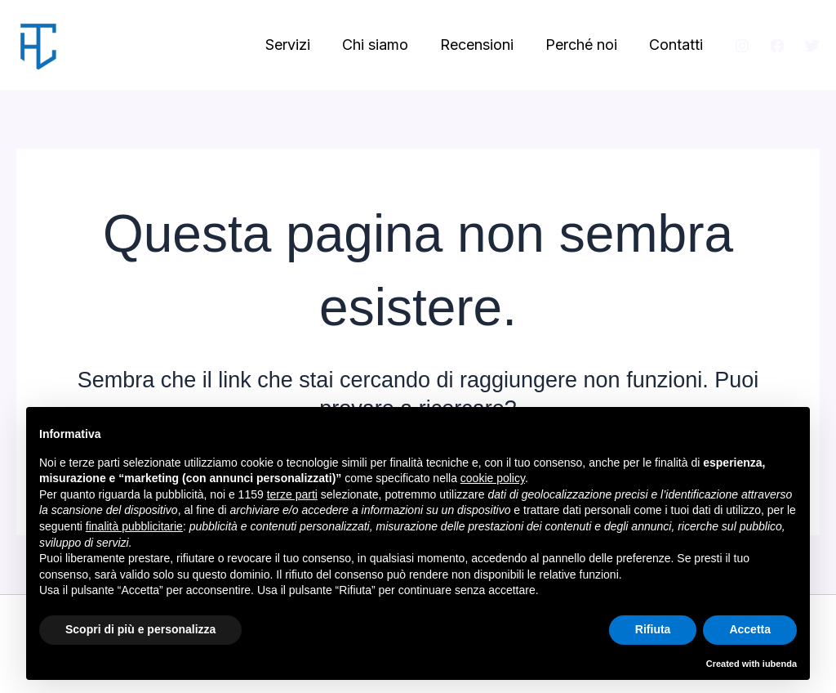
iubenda (780, 663)
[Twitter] (812, 45)
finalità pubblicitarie (134, 526)
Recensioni (482, 44)
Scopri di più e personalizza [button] (140, 629)
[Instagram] (742, 45)
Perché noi (584, 44)
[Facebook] (777, 45)
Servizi (298, 44)
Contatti (677, 44)
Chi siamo (383, 44)
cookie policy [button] (492, 478)
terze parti (292, 494)
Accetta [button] (750, 629)
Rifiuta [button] (653, 629)
